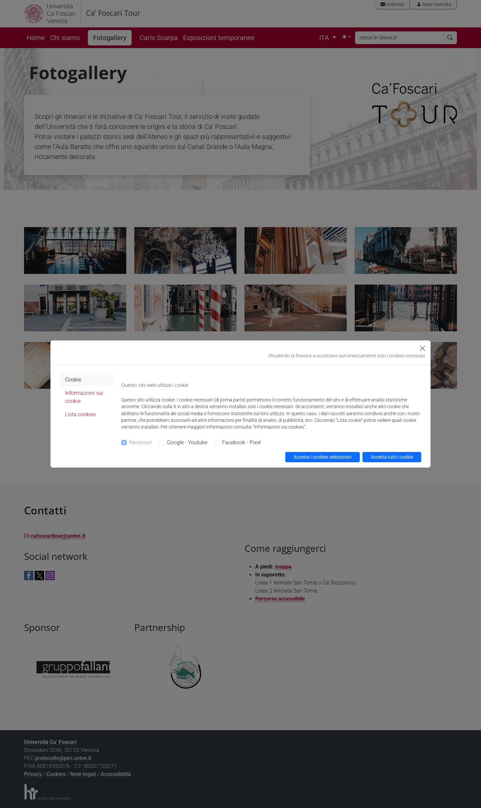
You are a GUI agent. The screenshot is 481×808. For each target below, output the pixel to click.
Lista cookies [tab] (80, 414)
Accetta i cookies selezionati (322, 457)
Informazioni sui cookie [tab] (84, 397)
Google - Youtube (187, 442)
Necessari (140, 442)
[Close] (422, 348)
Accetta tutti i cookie (392, 457)
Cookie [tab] (73, 379)
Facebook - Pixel (241, 442)
